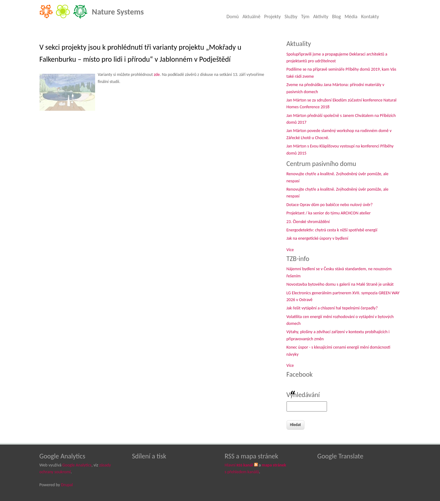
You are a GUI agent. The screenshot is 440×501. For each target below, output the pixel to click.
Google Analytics (77, 465)
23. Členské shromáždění (308, 221)
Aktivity (320, 16)
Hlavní (239, 465)
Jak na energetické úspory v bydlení (317, 238)
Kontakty (370, 16)
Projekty (272, 16)
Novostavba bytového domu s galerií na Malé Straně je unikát (340, 284)
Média (351, 16)
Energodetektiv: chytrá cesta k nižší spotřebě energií (332, 230)
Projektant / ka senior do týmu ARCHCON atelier (329, 213)
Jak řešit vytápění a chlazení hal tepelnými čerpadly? (332, 308)
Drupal (67, 484)
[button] (68, 95)
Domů (233, 16)
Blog (336, 16)
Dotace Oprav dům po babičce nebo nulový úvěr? (330, 204)
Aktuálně (251, 16)
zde (157, 74)
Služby (290, 16)
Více (290, 249)
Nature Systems (118, 12)
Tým (305, 16)
